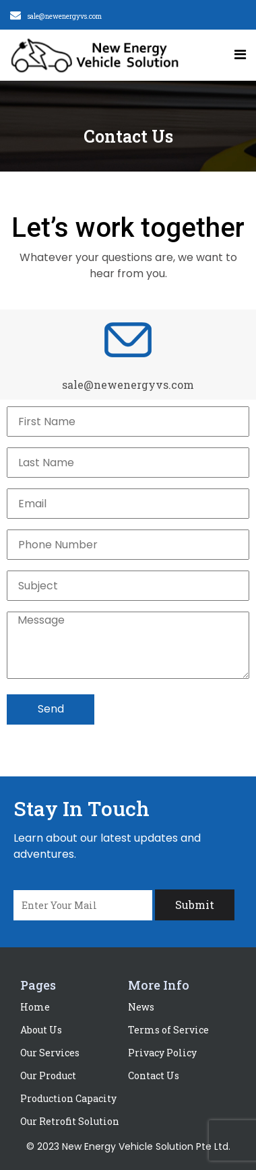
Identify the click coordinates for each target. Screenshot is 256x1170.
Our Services (49, 1052)
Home (35, 1006)
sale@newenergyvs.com (65, 16)
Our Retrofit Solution (69, 1121)
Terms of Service (168, 1029)
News (141, 1006)
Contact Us (153, 1075)
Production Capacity (68, 1098)
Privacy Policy (162, 1052)
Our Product (48, 1075)
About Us (41, 1029)
